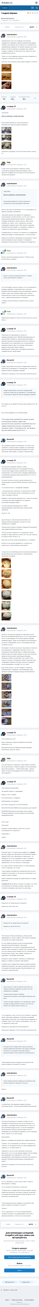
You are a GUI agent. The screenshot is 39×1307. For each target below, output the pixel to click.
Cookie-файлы (29, 1300)
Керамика (16, 20)
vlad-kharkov (9, 18)
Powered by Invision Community (19, 1304)
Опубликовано (16, 37)
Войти (20, 1270)
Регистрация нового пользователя (19, 1257)
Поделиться (9, 1282)
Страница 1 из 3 (19, 27)
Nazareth (10, 360)
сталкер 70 (11, 106)
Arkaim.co (6, 2)
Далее (32, 27)
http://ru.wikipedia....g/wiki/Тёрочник (13, 116)
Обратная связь (17, 1300)
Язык (7, 1300)
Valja (8, 162)
